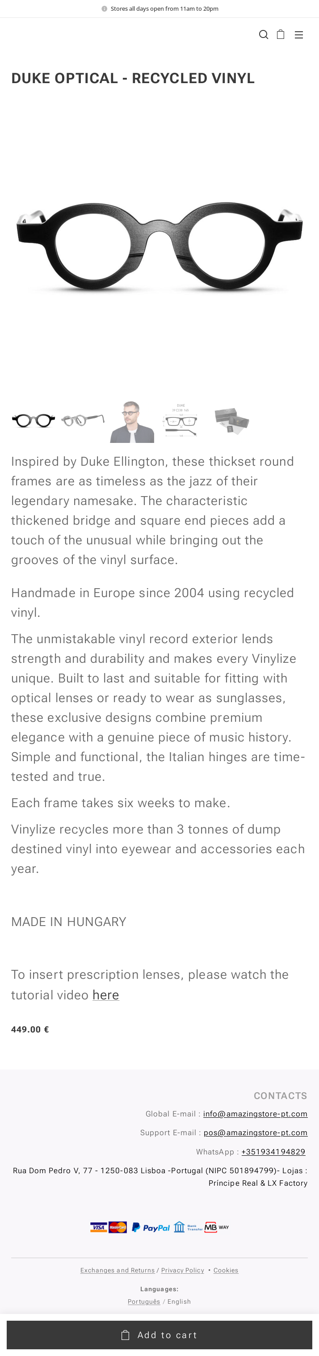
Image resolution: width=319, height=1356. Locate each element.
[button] (263, 34)
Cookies (226, 1270)
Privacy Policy (182, 1270)
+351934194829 (274, 1151)
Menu (299, 34)
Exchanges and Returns (117, 1270)
